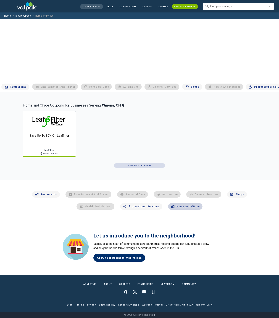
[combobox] (238, 6)
